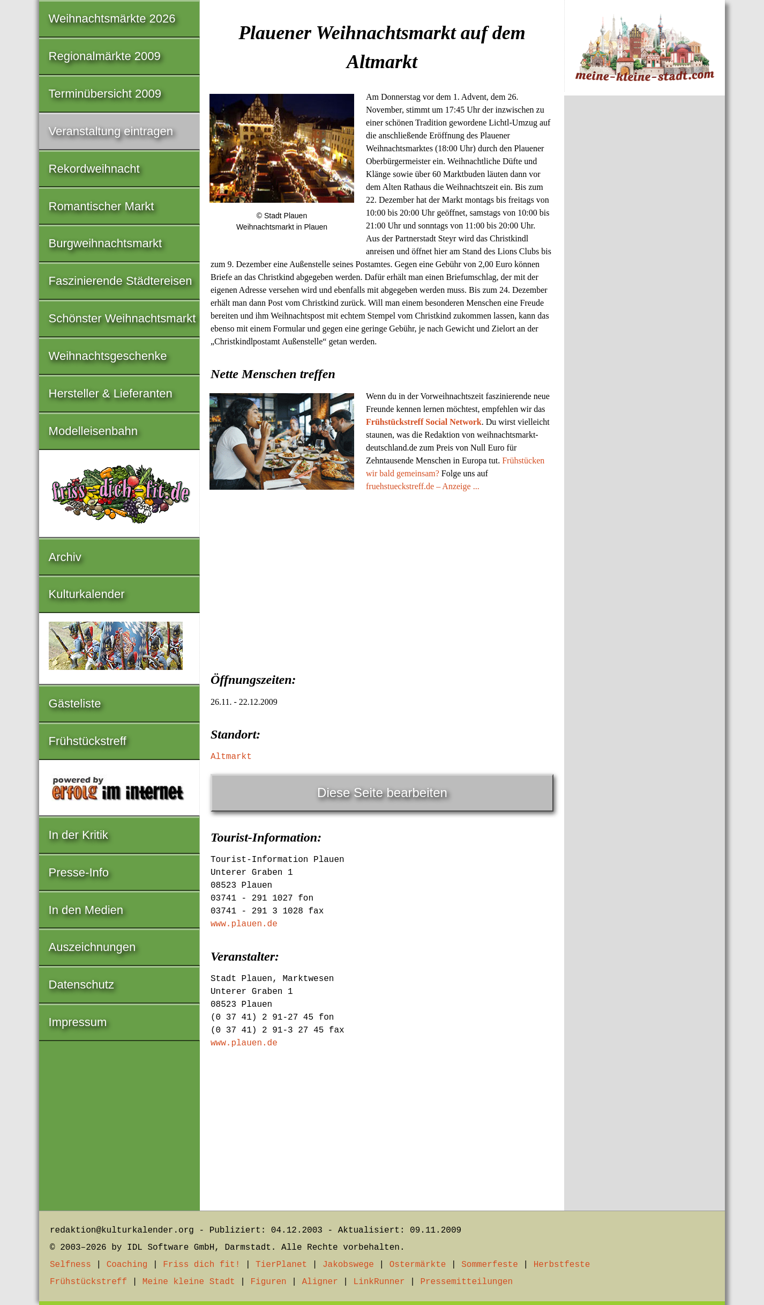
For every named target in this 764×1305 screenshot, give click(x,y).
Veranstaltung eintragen (111, 131)
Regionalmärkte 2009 (105, 56)
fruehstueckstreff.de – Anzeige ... (423, 486)
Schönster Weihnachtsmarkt (122, 318)
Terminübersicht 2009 (105, 93)
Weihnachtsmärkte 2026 (112, 18)
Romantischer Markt (101, 206)
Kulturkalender (87, 594)
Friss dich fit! (201, 1265)
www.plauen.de (244, 924)
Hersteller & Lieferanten (111, 393)
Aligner (320, 1282)
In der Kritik (78, 835)
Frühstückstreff (87, 741)
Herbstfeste (562, 1265)
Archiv (65, 557)
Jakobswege (348, 1265)
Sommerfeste (489, 1265)
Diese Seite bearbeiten (382, 792)
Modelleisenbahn (93, 431)
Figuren (268, 1282)
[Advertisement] (382, 579)
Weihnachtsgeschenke (108, 356)
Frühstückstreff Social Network (424, 421)
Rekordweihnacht (94, 168)
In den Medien (86, 910)
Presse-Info (79, 872)
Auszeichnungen (92, 947)
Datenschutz (81, 984)
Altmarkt (231, 757)
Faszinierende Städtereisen (120, 280)
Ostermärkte (418, 1265)
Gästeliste (75, 703)
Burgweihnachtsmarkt (105, 243)
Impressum (78, 1022)
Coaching (127, 1265)
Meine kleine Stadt (189, 1282)
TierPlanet (281, 1265)
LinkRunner (379, 1282)
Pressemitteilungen (466, 1282)
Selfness (70, 1265)
